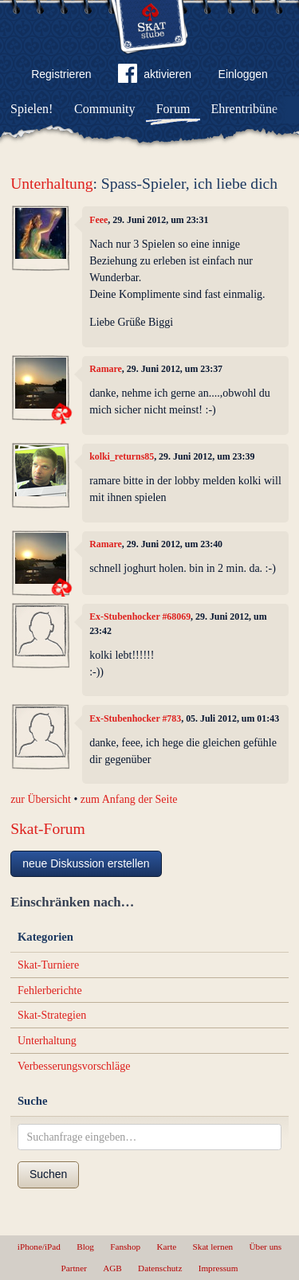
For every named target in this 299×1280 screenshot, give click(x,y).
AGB (112, 1268)
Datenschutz (160, 1268)
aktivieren (154, 76)
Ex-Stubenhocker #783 (135, 718)
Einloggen (243, 74)
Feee (98, 219)
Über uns (265, 1246)
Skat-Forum (47, 828)
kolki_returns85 (121, 456)
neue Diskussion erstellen (86, 863)
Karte (166, 1246)
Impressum (218, 1268)
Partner (74, 1268)
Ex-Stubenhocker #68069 (140, 616)
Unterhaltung (51, 183)
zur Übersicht (40, 799)
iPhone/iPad (39, 1246)
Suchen (48, 1174)
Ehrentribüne (244, 108)
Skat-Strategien (52, 1015)
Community (104, 108)
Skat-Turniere (48, 965)
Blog (85, 1246)
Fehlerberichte (50, 990)
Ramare (105, 368)
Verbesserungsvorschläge (74, 1066)
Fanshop (125, 1246)
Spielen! (31, 108)
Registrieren (61, 74)
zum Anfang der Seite (129, 799)
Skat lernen (213, 1246)
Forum (173, 108)
